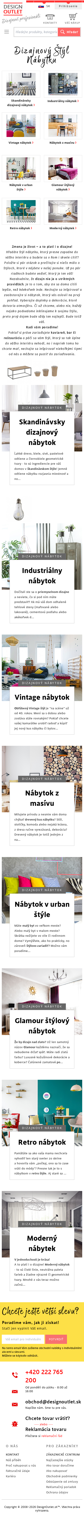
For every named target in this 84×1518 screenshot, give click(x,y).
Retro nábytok (42, 1142)
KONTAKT (12, 1454)
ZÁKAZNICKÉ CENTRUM (63, 1454)
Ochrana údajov (57, 1492)
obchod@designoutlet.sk (49, 1402)
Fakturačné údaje (18, 1471)
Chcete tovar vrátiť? (47, 1418)
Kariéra (11, 1476)
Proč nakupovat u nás (21, 1465)
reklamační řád (51, 1436)
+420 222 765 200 (44, 1376)
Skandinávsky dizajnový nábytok (42, 432)
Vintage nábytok (42, 697)
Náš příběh (13, 1460)
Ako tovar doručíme (60, 1465)
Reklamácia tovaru (46, 1429)
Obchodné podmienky (61, 1476)
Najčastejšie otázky (59, 1460)
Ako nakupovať (56, 1471)
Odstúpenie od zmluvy (62, 1481)
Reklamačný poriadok (61, 1487)
